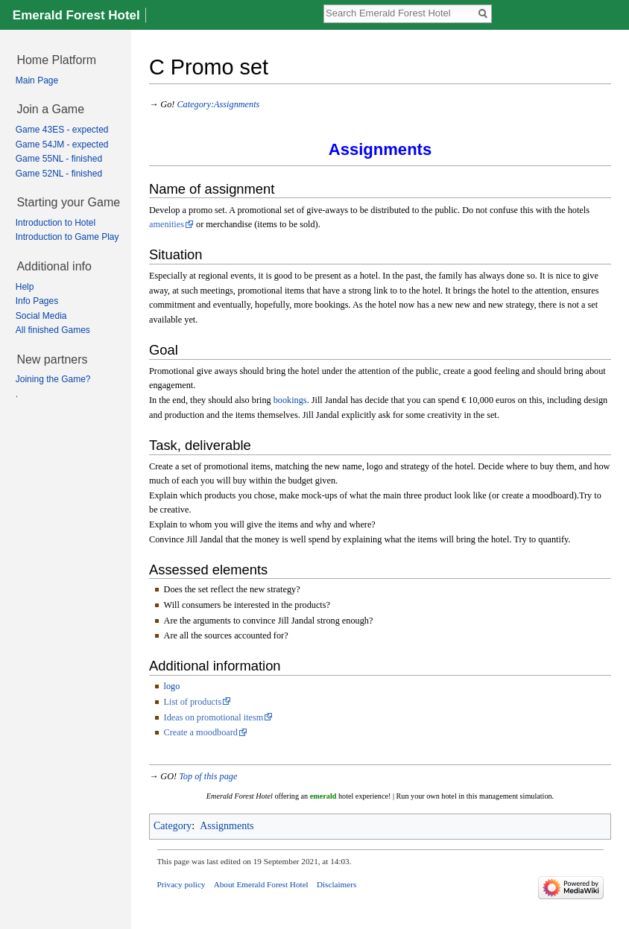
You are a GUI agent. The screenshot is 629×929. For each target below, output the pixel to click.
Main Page (37, 80)
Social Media (41, 316)
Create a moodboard (201, 732)
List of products (193, 702)
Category (173, 825)
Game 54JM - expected (62, 144)
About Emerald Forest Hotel (261, 884)
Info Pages (37, 301)
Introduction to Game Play (67, 237)
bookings (290, 400)
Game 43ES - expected (62, 129)
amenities (166, 224)
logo (172, 686)
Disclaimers (336, 884)
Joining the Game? (53, 379)
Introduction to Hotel (55, 223)
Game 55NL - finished (59, 158)
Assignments (226, 825)
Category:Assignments (218, 104)
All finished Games (53, 330)
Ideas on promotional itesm (214, 717)
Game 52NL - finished (59, 173)
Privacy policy (181, 884)
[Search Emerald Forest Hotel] (399, 12)
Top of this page (208, 776)
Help (25, 287)
